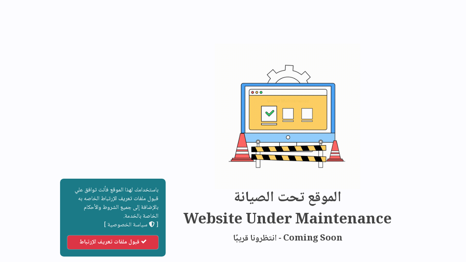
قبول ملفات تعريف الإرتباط (58, 242)
